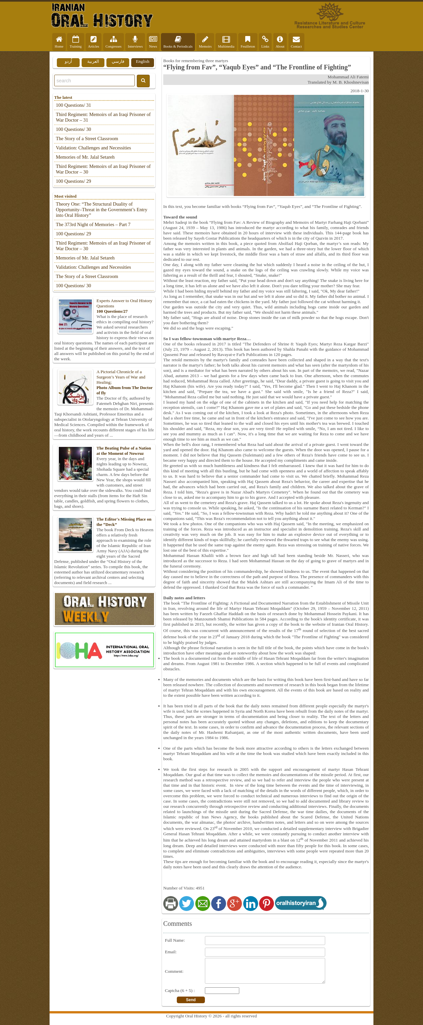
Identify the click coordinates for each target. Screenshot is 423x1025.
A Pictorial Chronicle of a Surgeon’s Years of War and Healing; (104, 382)
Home (59, 42)
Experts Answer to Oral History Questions (104, 306)
